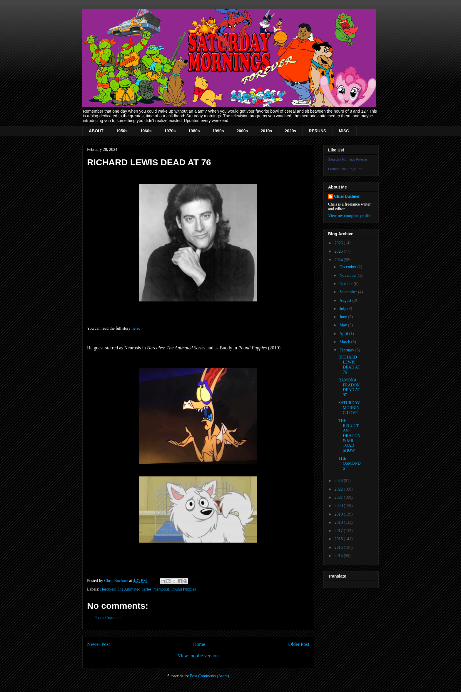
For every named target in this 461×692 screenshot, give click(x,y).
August (345, 300)
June (343, 317)
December (348, 267)
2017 (339, 530)
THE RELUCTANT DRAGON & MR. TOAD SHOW (349, 435)
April (344, 333)
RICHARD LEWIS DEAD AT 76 (349, 364)
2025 (339, 251)
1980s (194, 131)
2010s (266, 131)
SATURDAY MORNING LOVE (349, 408)
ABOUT (96, 131)
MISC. (344, 131)
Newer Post (98, 644)
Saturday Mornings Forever (347, 159)
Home (199, 644)
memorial (161, 589)
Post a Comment (108, 618)
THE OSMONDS (349, 463)
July (343, 308)
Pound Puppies (183, 589)
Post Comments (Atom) (209, 676)
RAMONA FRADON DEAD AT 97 (349, 387)
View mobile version (198, 655)
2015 (339, 547)
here (135, 328)
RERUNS (317, 131)
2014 (339, 555)
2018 (339, 522)
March (345, 342)
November (348, 275)
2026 (339, 243)
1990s (218, 131)
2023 (339, 480)
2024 (339, 260)
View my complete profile (349, 216)
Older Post (298, 644)
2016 (339, 539)
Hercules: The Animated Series (125, 589)
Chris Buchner (347, 196)
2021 (339, 497)
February (347, 350)
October (346, 283)
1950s (122, 131)
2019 (339, 514)
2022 (339, 489)
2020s (290, 131)
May (343, 325)
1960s (146, 131)
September (348, 292)
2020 (339, 505)
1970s (170, 131)
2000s (242, 131)
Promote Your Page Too (345, 169)
